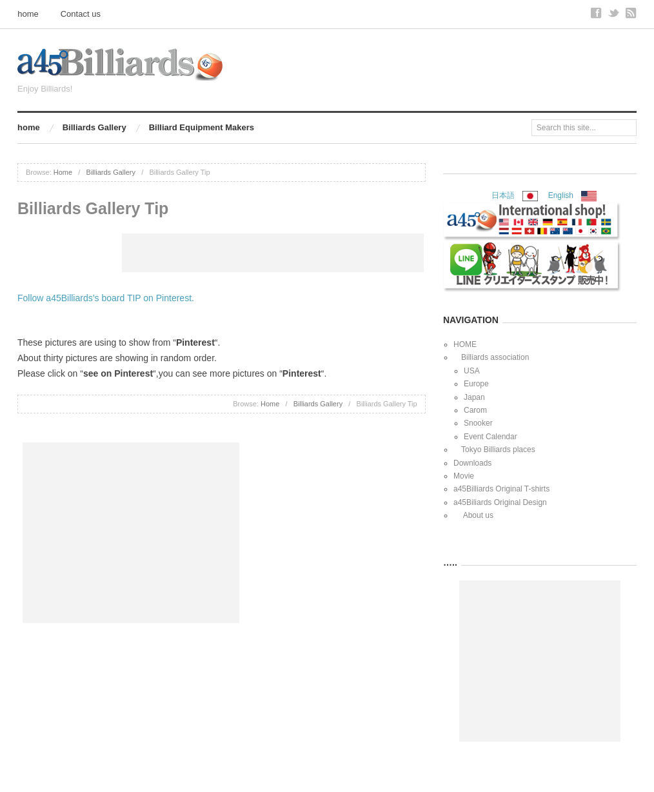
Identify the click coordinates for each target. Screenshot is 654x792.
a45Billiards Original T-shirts (501, 488)
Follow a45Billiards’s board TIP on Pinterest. (105, 298)
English (560, 195)
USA (472, 370)
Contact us (81, 14)
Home (63, 172)
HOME (465, 344)
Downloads (472, 463)
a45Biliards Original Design (500, 502)
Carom (475, 410)
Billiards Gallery (94, 127)
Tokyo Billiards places (494, 449)
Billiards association (491, 357)
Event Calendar (490, 436)
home (28, 14)
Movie (463, 475)
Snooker (478, 423)
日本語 (506, 195)
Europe (476, 383)
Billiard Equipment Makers (201, 127)
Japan (474, 397)
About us (473, 515)
